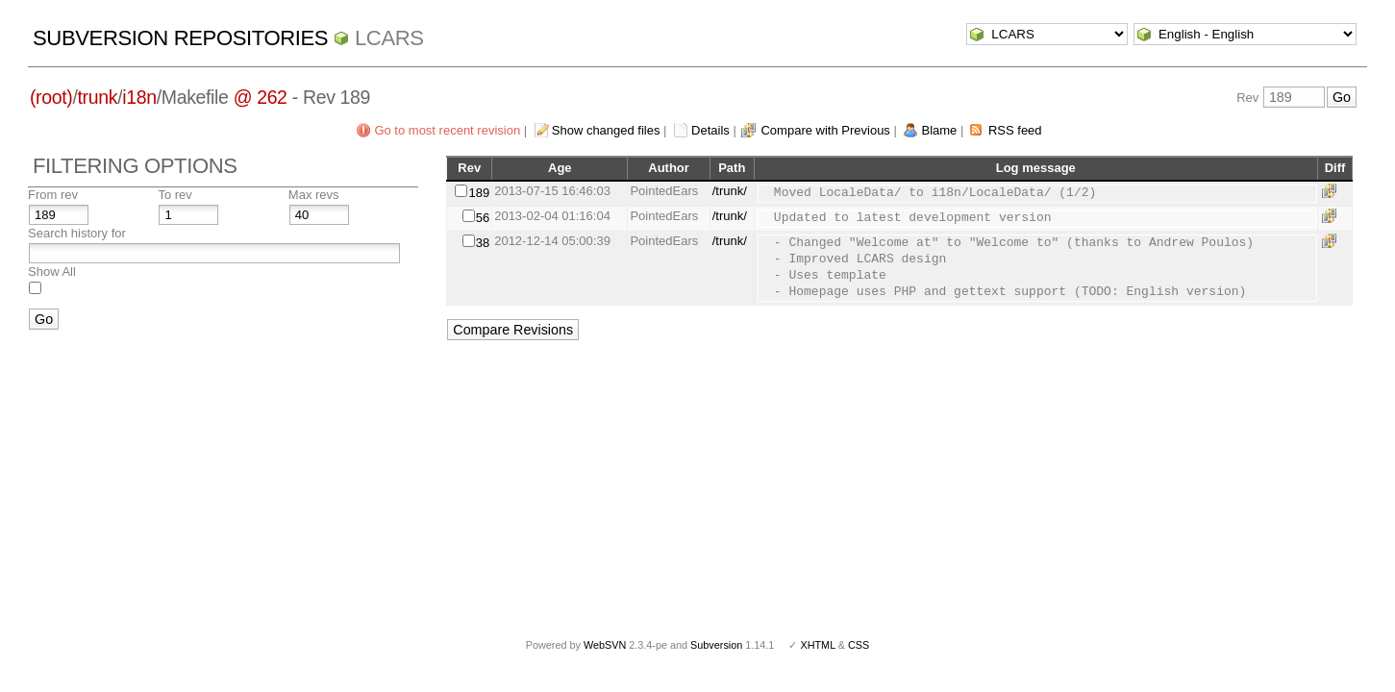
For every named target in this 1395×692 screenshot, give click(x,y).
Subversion (716, 645)
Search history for (77, 233)
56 (482, 217)
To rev (174, 194)
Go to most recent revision (447, 130)
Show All (52, 271)
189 (478, 192)
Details (710, 130)
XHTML (817, 645)
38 (482, 242)
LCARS (389, 38)
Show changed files (606, 130)
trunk (98, 97)
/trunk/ (729, 191)
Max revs (313, 194)
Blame (939, 130)
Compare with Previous (824, 130)
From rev (53, 194)
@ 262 (260, 97)
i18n (139, 97)
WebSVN (605, 645)
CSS (858, 645)
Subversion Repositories (180, 38)
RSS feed (1015, 130)
